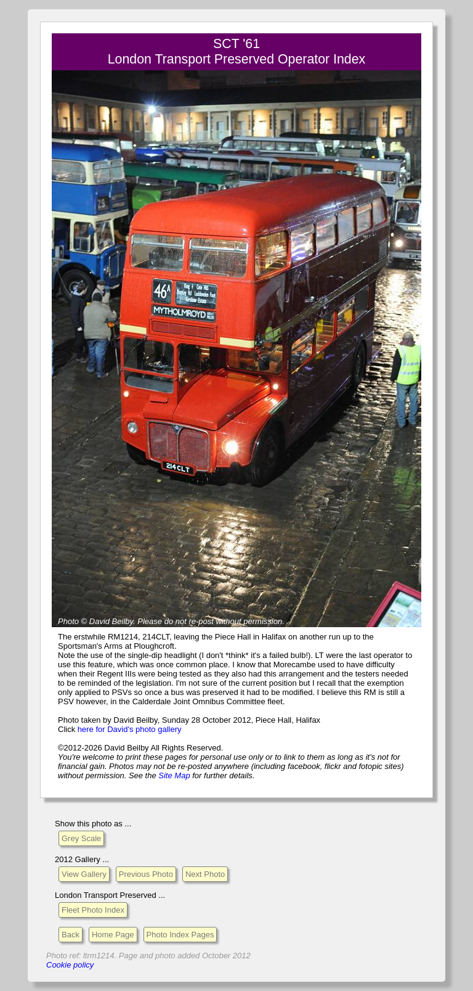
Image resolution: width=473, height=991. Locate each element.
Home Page (113, 934)
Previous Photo (146, 874)
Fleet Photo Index (93, 910)
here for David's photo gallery (130, 729)
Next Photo (205, 874)
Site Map (174, 775)
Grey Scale (81, 838)
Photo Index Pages (180, 934)
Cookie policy (70, 964)
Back (70, 934)
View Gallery (84, 874)
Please (149, 621)
